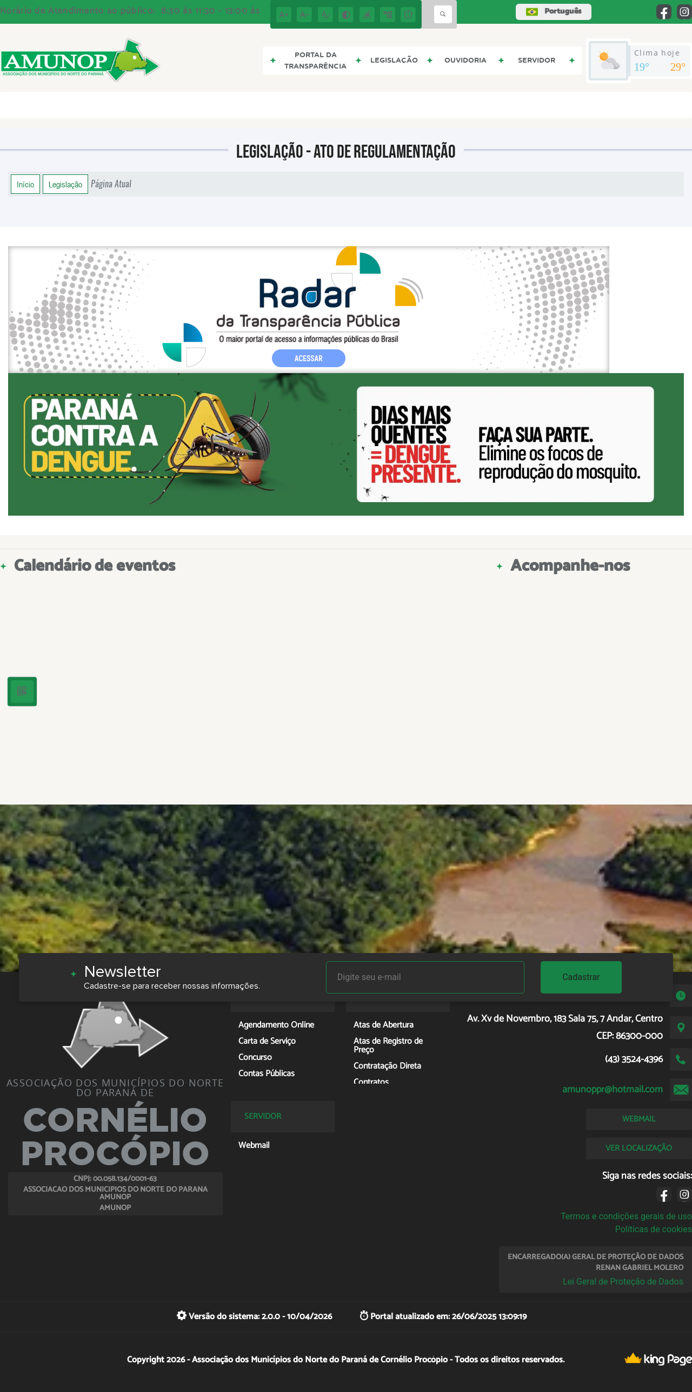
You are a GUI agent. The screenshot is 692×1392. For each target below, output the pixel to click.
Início (25, 184)
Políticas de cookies (653, 1229)
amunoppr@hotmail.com (612, 1090)
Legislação (65, 184)
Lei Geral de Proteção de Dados (623, 1281)
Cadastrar (581, 977)
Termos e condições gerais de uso (626, 1216)
